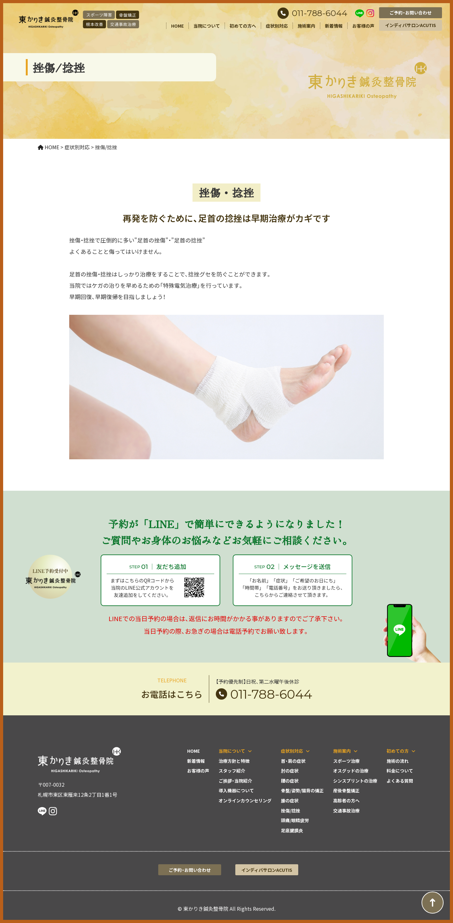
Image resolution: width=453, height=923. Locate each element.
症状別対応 (277, 26)
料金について (400, 770)
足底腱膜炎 (292, 830)
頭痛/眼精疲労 (295, 820)
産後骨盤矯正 (346, 790)
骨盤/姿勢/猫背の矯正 (302, 790)
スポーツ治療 (346, 761)
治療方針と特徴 (234, 761)
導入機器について (236, 790)
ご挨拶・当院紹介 (235, 781)
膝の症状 (290, 800)
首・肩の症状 (293, 761)
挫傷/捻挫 (290, 810)
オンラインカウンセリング (245, 800)
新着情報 (334, 26)
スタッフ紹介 (232, 770)
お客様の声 (363, 26)
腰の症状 (290, 781)
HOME (177, 26)
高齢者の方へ (346, 800)
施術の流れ (398, 761)
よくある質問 (400, 781)
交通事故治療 (346, 810)
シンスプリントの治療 (355, 781)
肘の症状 (290, 770)
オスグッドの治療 (350, 770)
